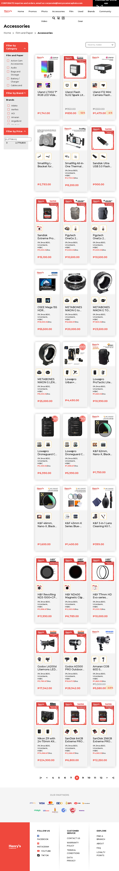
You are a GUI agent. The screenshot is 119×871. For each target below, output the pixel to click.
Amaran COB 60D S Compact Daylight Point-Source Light (102, 668)
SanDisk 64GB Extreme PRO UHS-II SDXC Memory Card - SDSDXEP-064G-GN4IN (74, 740)
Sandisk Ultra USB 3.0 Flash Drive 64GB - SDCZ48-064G (102, 165)
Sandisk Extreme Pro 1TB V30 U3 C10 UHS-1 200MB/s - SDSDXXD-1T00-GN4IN (47, 237)
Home (21, 11)
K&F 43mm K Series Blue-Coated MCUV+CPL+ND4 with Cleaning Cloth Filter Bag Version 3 (75, 525)
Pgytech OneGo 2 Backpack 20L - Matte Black (102, 237)
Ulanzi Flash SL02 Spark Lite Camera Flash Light (75, 94)
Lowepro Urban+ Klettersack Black (72, 381)
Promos (33, 11)
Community (105, 11)
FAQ (99, 848)
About (100, 843)
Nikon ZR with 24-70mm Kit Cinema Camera (46, 740)
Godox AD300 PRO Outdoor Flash (74, 668)
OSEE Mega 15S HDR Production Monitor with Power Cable (47, 309)
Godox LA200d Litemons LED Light (47, 668)
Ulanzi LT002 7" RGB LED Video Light (47, 94)
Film (71, 11)
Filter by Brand (14, 93)
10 (89, 777)
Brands (91, 11)
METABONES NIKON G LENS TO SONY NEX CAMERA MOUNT (46, 381)
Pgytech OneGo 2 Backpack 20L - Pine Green (75, 237)
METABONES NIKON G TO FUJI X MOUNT (102, 309)
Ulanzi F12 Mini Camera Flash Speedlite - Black (102, 94)
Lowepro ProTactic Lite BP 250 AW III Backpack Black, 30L (101, 381)
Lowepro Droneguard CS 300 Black (74, 453)
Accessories (58, 11)
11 (95, 777)
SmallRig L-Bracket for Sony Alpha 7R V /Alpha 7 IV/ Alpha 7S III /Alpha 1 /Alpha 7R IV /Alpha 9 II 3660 (47, 165)
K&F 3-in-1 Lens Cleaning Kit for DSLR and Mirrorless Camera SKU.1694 (102, 525)
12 (101, 777)
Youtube (44, 851)
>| (113, 777)
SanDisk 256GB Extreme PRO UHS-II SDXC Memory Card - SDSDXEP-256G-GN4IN (102, 740)
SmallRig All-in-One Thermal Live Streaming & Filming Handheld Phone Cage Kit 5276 (75, 165)
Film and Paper (24, 33)
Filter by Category (11, 47)
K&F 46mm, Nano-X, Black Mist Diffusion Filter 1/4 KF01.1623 (46, 525)
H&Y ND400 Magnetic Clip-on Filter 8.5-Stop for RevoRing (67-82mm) (74, 596)
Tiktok (43, 855)
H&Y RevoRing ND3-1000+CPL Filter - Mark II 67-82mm (47, 596)
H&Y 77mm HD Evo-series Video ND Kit (102, 596)
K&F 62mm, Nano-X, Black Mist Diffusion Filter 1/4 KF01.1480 (101, 453)
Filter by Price (14, 131)
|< (41, 777)
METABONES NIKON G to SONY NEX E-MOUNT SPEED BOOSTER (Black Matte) (75, 309)
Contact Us (73, 838)
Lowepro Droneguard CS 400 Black (47, 453)
